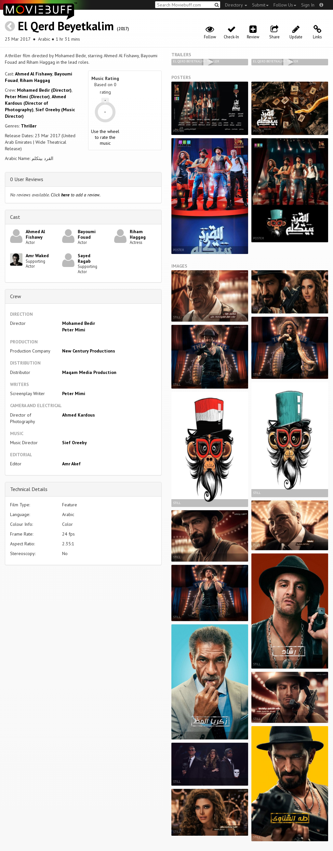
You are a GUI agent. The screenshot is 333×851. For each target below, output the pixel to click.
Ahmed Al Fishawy (33, 74)
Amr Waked (37, 256)
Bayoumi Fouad (87, 234)
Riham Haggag (35, 80)
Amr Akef (71, 464)
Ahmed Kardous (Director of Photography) (35, 103)
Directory (236, 5)
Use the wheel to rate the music (105, 137)
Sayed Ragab (84, 258)
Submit (260, 5)
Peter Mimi (73, 330)
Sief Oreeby (74, 442)
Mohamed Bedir (78, 323)
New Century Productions (88, 351)
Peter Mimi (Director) (27, 97)
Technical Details (28, 489)
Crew (15, 296)
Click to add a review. (75, 195)
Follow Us (284, 5)
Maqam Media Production (89, 372)
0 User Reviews (26, 179)
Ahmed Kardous (78, 415)
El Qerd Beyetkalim (66, 25)
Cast (15, 217)
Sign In (307, 5)
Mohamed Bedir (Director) (44, 90)
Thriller (28, 126)
